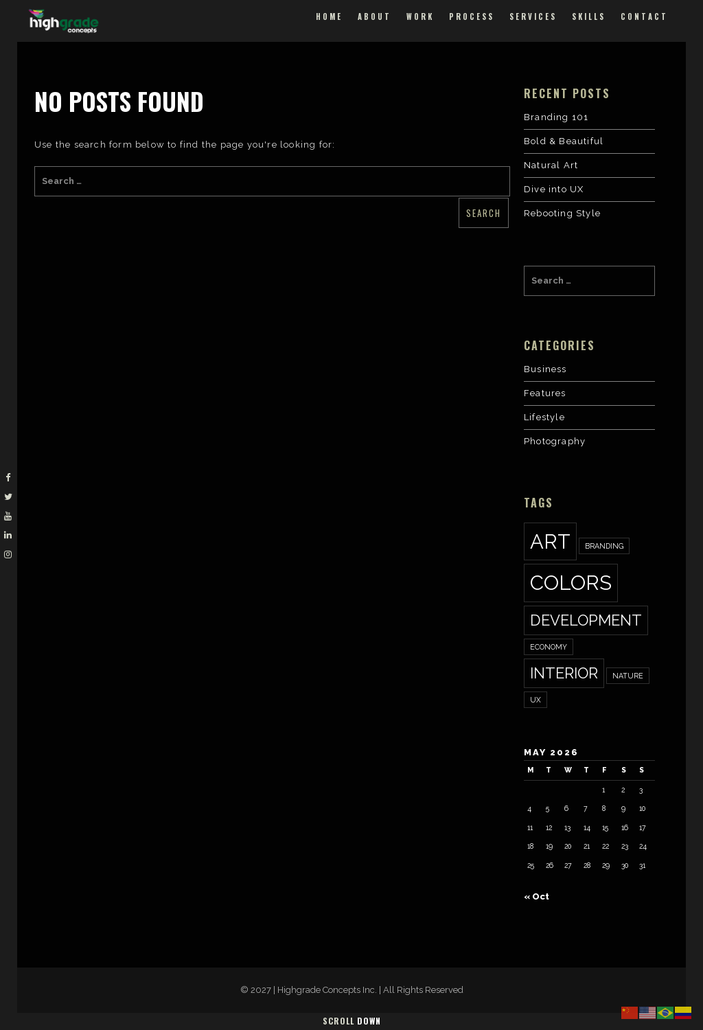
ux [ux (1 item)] (535, 700)
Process (471, 16)
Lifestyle (544, 417)
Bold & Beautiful (563, 141)
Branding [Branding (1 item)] (604, 546)
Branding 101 (556, 117)
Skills (589, 16)
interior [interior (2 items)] (564, 673)
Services (533, 16)
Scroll (352, 1021)
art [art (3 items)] (550, 541)
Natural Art (551, 165)
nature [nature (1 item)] (627, 676)
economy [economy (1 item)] (548, 647)
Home (329, 16)
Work (420, 16)
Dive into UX (554, 189)
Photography (555, 441)
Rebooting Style (562, 213)
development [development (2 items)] (586, 620)
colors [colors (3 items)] (571, 583)
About (374, 16)
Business (545, 369)
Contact (644, 16)
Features (545, 393)
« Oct (536, 896)
